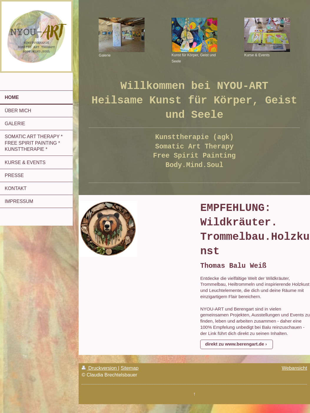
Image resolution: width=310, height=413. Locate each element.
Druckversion (100, 368)
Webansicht (294, 368)
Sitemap (130, 368)
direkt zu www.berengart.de (234, 343)
